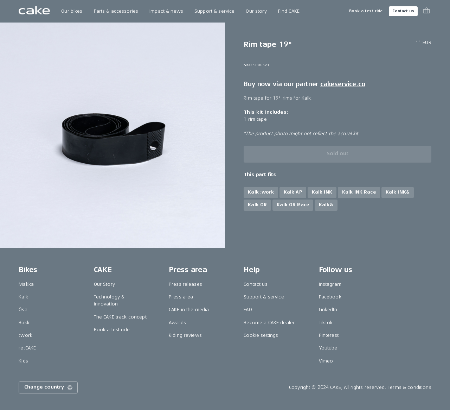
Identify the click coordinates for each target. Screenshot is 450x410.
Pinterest (329, 335)
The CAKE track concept (120, 317)
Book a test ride (365, 11)
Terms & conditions (409, 387)
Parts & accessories (116, 11)
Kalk (23, 296)
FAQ (248, 309)
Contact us (403, 11)
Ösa (23, 309)
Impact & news (166, 11)
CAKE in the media (189, 309)
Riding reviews (185, 335)
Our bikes (71, 11)
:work (25, 335)
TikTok (326, 322)
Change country (48, 387)
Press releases (185, 284)
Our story (256, 11)
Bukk (24, 322)
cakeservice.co (342, 84)
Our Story (104, 284)
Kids (23, 361)
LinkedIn (328, 309)
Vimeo (326, 361)
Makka (26, 284)
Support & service (214, 11)
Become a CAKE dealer (269, 322)
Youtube (328, 348)
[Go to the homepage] (34, 11)
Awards (177, 322)
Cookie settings (261, 335)
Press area (181, 296)
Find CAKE (289, 11)
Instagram (330, 284)
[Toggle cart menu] (426, 11)
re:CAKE (27, 348)
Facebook (330, 296)
